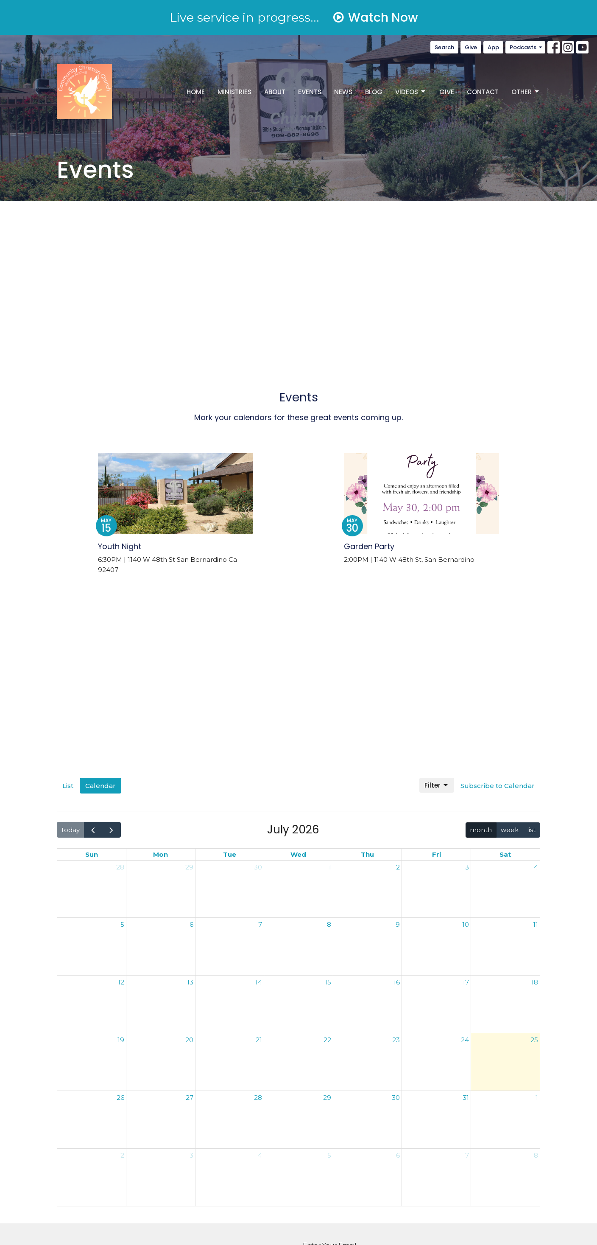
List (67, 786)
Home (196, 91)
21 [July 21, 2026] (259, 1040)
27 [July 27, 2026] (189, 1098)
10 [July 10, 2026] (465, 924)
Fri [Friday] (436, 854)
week (510, 830)
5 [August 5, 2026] (329, 1155)
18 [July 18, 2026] (534, 982)
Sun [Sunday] (91, 854)
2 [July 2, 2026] (398, 867)
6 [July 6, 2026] (191, 924)
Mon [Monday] (160, 854)
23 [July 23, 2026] (396, 1040)
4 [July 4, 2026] (536, 867)
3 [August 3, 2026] (191, 1155)
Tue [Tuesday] (229, 854)
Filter (436, 785)
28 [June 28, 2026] (120, 867)
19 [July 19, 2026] (120, 1040)
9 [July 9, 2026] (398, 924)
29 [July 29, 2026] (327, 1098)
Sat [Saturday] (505, 854)
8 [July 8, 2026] (329, 924)
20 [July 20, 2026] (189, 1040)
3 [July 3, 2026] (467, 867)
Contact (483, 91)
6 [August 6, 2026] (398, 1155)
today (70, 830)
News (343, 91)
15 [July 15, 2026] (328, 982)
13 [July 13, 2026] (190, 982)
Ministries (234, 91)
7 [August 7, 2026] (467, 1155)
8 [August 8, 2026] (536, 1155)
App (493, 47)
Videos (411, 91)
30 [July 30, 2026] (396, 1098)
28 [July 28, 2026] (258, 1098)
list (531, 830)
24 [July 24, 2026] (465, 1040)
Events (309, 91)
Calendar (100, 786)
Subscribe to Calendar (497, 786)
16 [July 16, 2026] (396, 982)
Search (444, 47)
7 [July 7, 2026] (260, 924)
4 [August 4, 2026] (260, 1155)
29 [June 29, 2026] (189, 867)
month (481, 830)
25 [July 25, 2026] (534, 1040)
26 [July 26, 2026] (120, 1098)
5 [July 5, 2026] (122, 924)
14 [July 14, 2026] (258, 982)
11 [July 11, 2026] (535, 924)
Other (525, 91)
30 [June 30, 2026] (258, 867)
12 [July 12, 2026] (121, 982)
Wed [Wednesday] (298, 854)
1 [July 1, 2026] (330, 867)
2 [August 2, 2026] (122, 1155)
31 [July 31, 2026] (466, 1098)
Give (471, 47)
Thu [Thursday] (367, 854)
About (274, 91)
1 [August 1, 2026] (537, 1098)
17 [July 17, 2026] (466, 982)
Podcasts (526, 47)
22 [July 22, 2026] (327, 1040)
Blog (373, 91)
